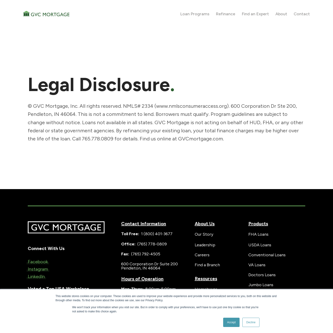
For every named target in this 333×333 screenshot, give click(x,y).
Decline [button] (251, 322)
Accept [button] (231, 322)
